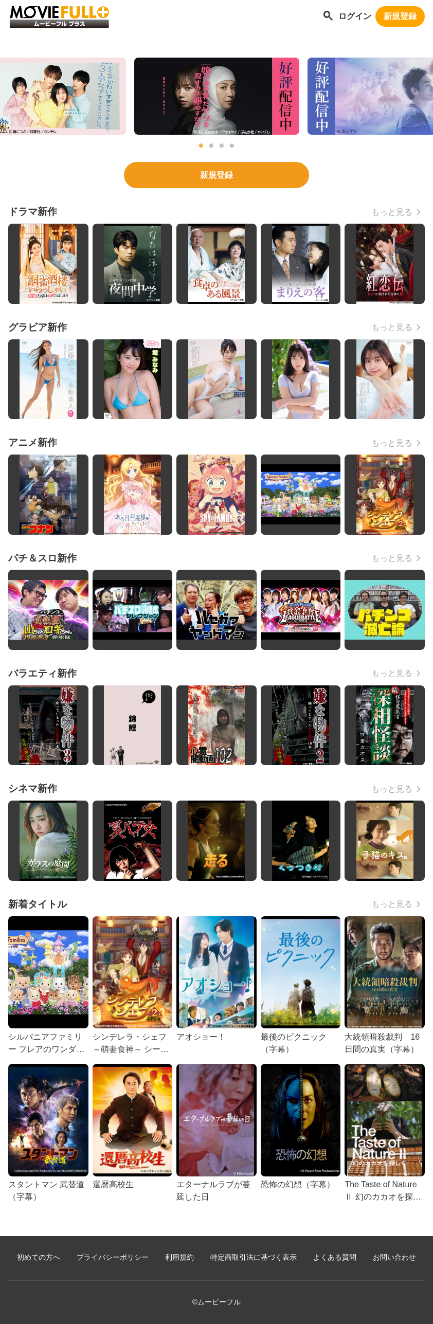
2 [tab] (211, 146)
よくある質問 (334, 1257)
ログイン (354, 16)
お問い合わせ (394, 1257)
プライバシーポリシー (113, 1257)
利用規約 (179, 1257)
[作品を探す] (328, 16)
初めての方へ (38, 1257)
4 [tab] (232, 146)
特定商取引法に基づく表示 (253, 1257)
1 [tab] (201, 146)
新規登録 (400, 16)
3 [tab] (222, 146)
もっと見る (391, 212)
